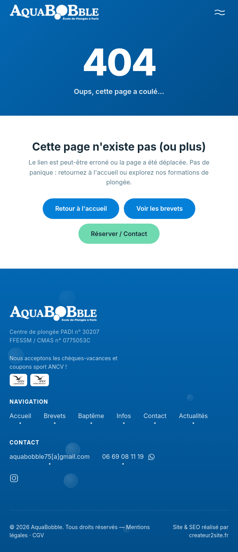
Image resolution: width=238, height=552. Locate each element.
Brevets (54, 416)
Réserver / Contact (119, 234)
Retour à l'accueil (81, 208)
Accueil (20, 416)
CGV (38, 535)
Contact (154, 416)
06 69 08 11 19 (123, 457)
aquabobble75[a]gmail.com (50, 457)
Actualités (193, 416)
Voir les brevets (159, 208)
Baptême (91, 416)
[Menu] (219, 12)
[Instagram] (14, 479)
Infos (123, 416)
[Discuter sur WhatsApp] (151, 457)
